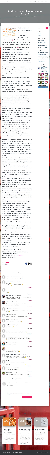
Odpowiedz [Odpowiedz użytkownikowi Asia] (30, 318)
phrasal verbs (6, 264)
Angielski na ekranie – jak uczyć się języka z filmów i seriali (24, 431)
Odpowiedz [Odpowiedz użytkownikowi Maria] (30, 376)
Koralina (8, 360)
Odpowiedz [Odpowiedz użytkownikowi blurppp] (30, 346)
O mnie (38, 1)
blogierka (8, 367)
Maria (7, 372)
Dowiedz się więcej (23, 443)
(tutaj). (11, 40)
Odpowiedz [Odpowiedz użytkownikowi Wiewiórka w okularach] (30, 341)
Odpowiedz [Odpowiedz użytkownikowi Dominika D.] (30, 333)
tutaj (17, 47)
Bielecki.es (8, 319)
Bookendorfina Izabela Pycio (11, 354)
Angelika (8, 324)
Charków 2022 (40, 56)
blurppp (8, 342)
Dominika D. (8, 329)
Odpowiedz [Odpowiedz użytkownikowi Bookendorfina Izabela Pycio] (30, 359)
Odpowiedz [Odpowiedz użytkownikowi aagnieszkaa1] (30, 287)
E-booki (46, 1)
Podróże (34, 1)
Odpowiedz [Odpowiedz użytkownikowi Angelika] (30, 328)
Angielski (30, 1)
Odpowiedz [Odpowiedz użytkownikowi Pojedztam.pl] (30, 313)
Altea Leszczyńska (9, 295)
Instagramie (19, 255)
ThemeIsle (46, 452)
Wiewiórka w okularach (11, 335)
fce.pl (39, 40)
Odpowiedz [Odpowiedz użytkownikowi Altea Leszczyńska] (30, 300)
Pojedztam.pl (8, 308)
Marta (7, 347)
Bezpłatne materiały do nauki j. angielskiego (42, 49)
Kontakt (42, 1)
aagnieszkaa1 (8, 281)
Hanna (39, 59)
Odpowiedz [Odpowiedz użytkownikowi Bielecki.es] (30, 323)
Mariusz (39, 52)
